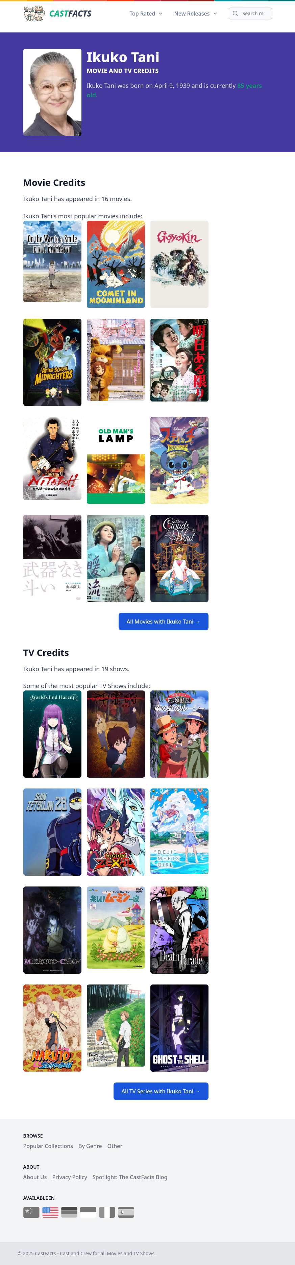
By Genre (90, 1146)
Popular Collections (48, 1146)
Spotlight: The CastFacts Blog (130, 1177)
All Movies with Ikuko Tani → (163, 621)
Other (115, 1146)
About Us (35, 1177)
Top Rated (146, 13)
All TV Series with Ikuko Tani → (161, 1091)
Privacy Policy (69, 1177)
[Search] (250, 13)
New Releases (196, 13)
